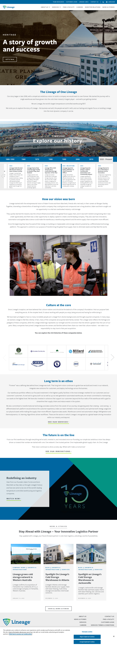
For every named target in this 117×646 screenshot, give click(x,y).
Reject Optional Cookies (87, 637)
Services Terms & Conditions (102, 625)
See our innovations (58, 451)
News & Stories (108, 7)
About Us (82, 616)
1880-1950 (10, 159)
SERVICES (55, 7)
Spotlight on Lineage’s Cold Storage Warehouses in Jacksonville (89, 578)
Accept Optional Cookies (87, 642)
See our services (58, 422)
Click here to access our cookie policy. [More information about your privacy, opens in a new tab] (20, 634)
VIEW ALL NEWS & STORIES (58, 609)
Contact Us (94, 2)
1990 (64, 159)
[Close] (114, 636)
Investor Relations (92, 7)
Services (82, 622)
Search (103, 2)
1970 (37, 159)
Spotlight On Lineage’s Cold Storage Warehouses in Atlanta (57, 577)
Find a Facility (108, 619)
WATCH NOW (13, 498)
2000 (78, 159)
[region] (58, 636)
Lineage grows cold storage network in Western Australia (23, 577)
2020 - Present (106, 159)
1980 (51, 159)
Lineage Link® (84, 2)
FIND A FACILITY (68, 7)
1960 (23, 159)
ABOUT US (44, 7)
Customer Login (71, 2)
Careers (83, 625)
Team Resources (58, 2)
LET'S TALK (10, 59)
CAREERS (79, 7)
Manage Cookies (87, 632)
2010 (91, 159)
